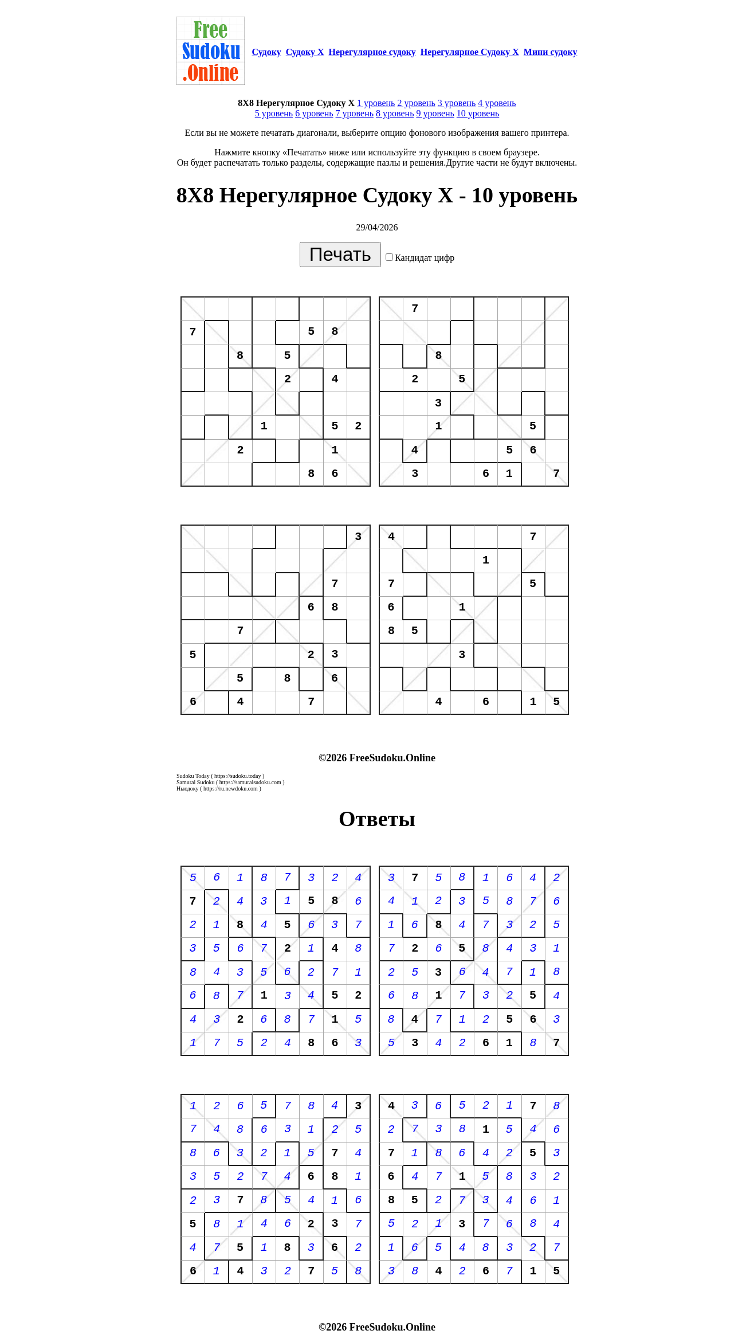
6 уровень (314, 113)
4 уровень (497, 103)
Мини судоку (551, 52)
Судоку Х (305, 52)
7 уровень (355, 113)
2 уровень (416, 103)
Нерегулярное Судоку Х (470, 52)
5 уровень (274, 113)
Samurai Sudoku (195, 782)
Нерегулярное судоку (372, 52)
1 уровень (376, 103)
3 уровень (457, 103)
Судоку (266, 52)
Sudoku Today (193, 776)
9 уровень (435, 113)
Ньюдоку (187, 788)
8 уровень (395, 113)
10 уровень (478, 113)
